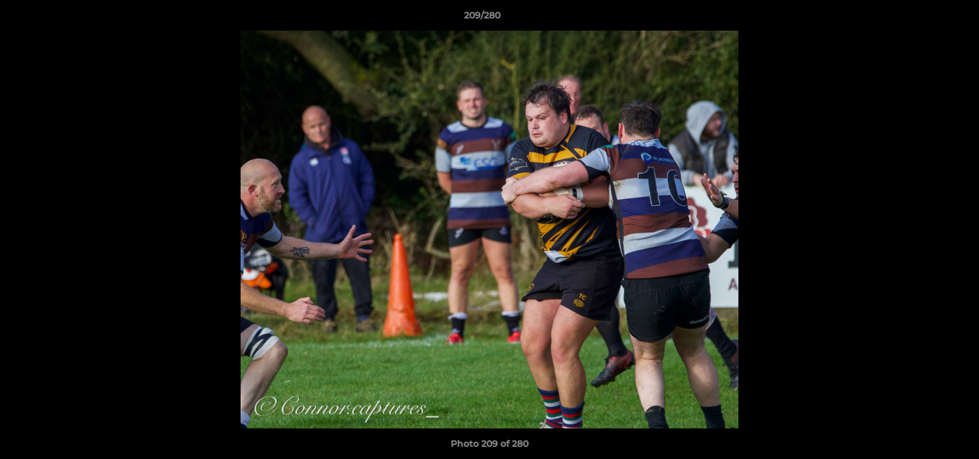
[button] (925, 18)
